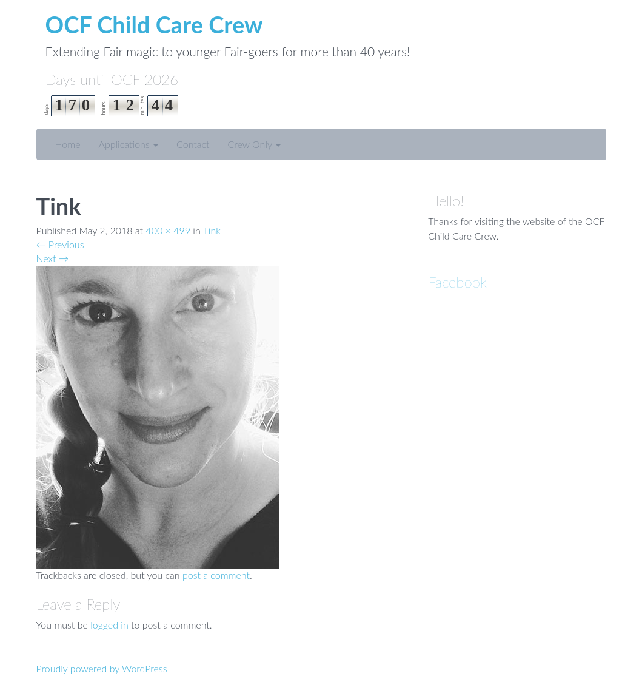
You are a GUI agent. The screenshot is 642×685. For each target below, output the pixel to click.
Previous (60, 244)
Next (52, 258)
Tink (212, 230)
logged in (109, 624)
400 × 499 (167, 230)
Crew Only (254, 144)
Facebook (457, 282)
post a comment (216, 575)
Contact (193, 144)
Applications (128, 144)
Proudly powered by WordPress (101, 668)
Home (68, 144)
